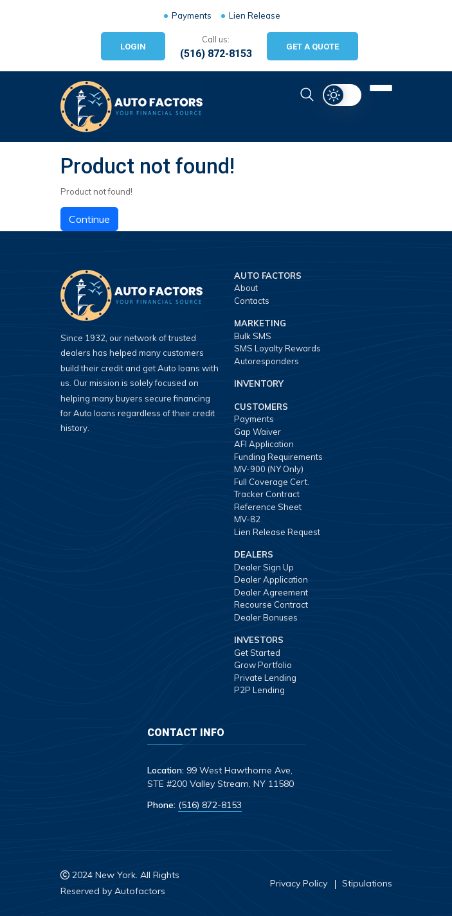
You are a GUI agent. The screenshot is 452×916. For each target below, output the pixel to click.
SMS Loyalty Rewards (277, 348)
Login (133, 46)
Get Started (257, 652)
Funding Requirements (278, 457)
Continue (89, 219)
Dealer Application (271, 579)
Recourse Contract (271, 604)
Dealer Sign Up (264, 567)
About (246, 288)
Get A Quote (312, 46)
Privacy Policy (298, 883)
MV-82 (247, 519)
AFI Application (264, 444)
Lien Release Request (277, 532)
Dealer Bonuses (266, 617)
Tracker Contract (267, 494)
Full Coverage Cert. (271, 482)
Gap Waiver (257, 432)
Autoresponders (266, 361)
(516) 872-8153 (216, 54)
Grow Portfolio (263, 665)
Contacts (251, 300)
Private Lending (265, 678)
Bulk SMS (252, 336)
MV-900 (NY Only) (268, 469)
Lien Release (254, 15)
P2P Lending (259, 690)
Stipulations (367, 883)
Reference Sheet (268, 507)
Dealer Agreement (271, 592)
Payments (192, 15)
